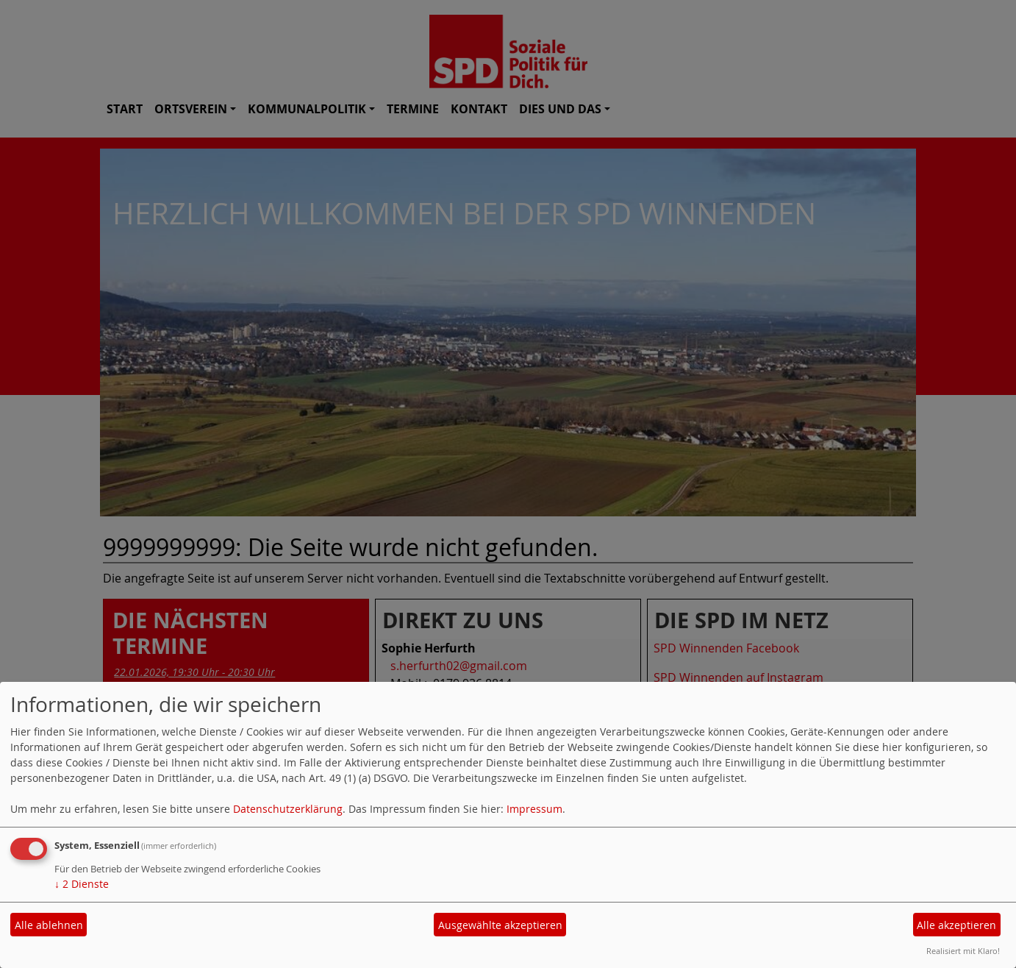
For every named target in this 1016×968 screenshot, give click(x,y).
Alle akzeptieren (956, 925)
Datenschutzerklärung (288, 809)
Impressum (534, 809)
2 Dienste (81, 884)
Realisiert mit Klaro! (963, 950)
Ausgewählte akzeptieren (500, 925)
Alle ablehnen (49, 925)
